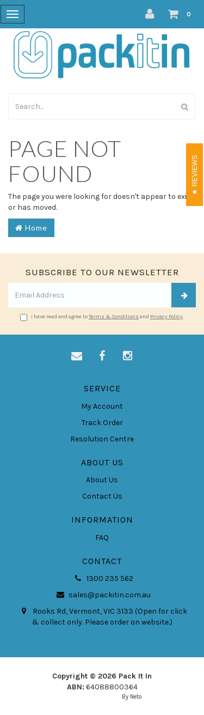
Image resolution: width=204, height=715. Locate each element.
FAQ (102, 537)
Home (31, 227)
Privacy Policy (166, 316)
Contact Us (102, 496)
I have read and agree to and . (102, 317)
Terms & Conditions (114, 316)
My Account (102, 406)
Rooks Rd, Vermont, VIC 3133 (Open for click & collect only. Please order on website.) (102, 616)
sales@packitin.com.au (102, 595)
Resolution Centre (102, 439)
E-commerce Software (91, 696)
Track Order (102, 422)
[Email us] (77, 356)
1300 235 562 (102, 578)
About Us (102, 479)
